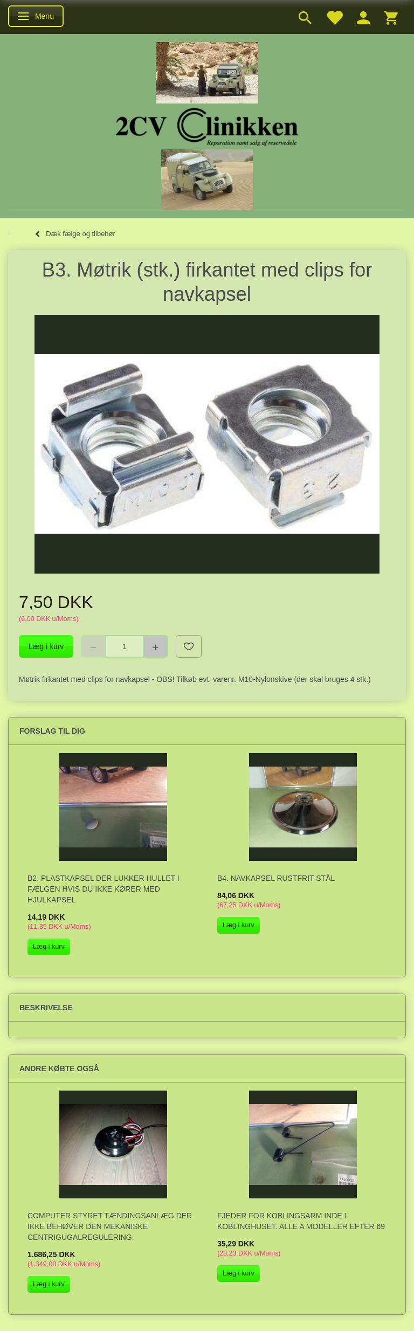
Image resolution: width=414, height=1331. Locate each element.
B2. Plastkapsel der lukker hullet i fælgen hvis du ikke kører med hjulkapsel (103, 889)
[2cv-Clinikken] (207, 125)
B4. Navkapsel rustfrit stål (276, 878)
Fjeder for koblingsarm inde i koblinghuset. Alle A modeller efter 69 (301, 1221)
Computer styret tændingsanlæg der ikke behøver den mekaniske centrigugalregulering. (109, 1226)
